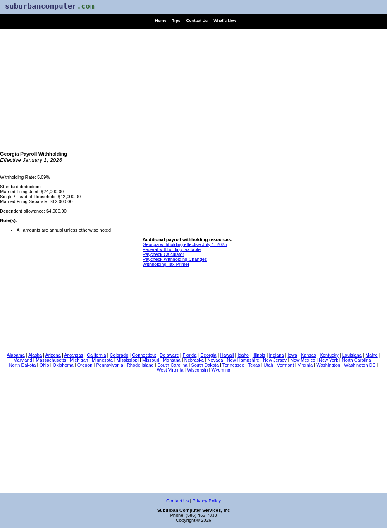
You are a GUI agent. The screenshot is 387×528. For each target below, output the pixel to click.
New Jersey (275, 360)
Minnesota (102, 360)
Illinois (259, 355)
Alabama (15, 355)
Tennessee (233, 364)
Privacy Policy (206, 500)
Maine (372, 355)
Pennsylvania (109, 364)
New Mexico (302, 360)
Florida (190, 355)
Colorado (119, 355)
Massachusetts (51, 360)
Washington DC (360, 364)
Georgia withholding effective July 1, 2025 (185, 244)
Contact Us (197, 20)
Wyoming (220, 369)
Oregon (85, 364)
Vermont (285, 364)
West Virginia (170, 369)
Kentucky (329, 355)
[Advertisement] (193, 87)
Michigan (79, 360)
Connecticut (144, 355)
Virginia (305, 364)
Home (160, 20)
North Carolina (356, 360)
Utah (268, 364)
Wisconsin (197, 369)
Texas (254, 364)
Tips (176, 20)
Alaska (35, 355)
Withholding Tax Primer (166, 264)
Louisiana (352, 355)
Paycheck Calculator (163, 254)
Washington (328, 364)
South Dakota (205, 364)
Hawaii (227, 355)
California (96, 355)
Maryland (22, 360)
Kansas (308, 355)
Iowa (292, 355)
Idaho (243, 355)
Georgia (208, 355)
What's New (224, 20)
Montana (172, 360)
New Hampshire (243, 360)
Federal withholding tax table (172, 249)
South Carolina (173, 364)
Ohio (44, 364)
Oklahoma (63, 364)
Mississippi (128, 360)
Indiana (276, 355)
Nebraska (194, 360)
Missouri (150, 360)
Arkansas (73, 355)
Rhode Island (140, 364)
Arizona (53, 355)
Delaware (169, 355)
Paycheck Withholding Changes (175, 259)
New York (328, 360)
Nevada (215, 360)
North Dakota (22, 364)
